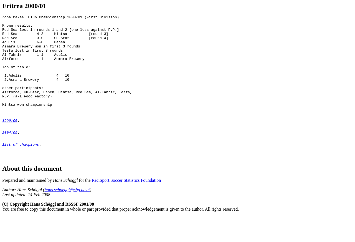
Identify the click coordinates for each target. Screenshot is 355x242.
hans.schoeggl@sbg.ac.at (67, 215)
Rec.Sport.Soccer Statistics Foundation (126, 206)
